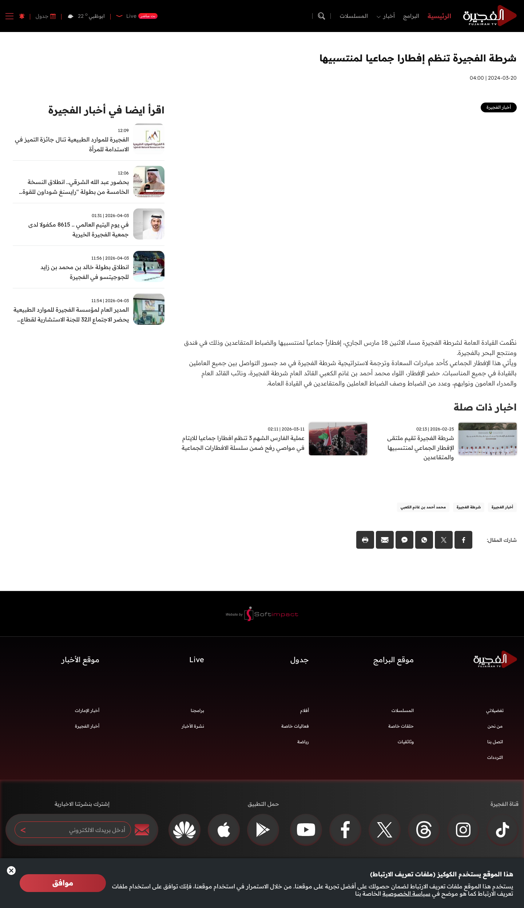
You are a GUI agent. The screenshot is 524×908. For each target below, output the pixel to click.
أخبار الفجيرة (87, 726)
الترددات (495, 757)
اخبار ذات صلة (485, 407)
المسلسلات (354, 15)
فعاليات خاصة (295, 726)
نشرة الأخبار (193, 726)
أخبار (389, 15)
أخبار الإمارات (87, 710)
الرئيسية (439, 16)
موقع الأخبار (80, 659)
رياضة (303, 742)
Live (196, 659)
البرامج (411, 15)
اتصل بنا (495, 742)
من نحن (495, 726)
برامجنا (197, 710)
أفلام (304, 710)
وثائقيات (406, 742)
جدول (42, 16)
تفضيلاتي (495, 710)
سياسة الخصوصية (406, 893)
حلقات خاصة (401, 726)
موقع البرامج (393, 659)
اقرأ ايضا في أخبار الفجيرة (106, 110)
